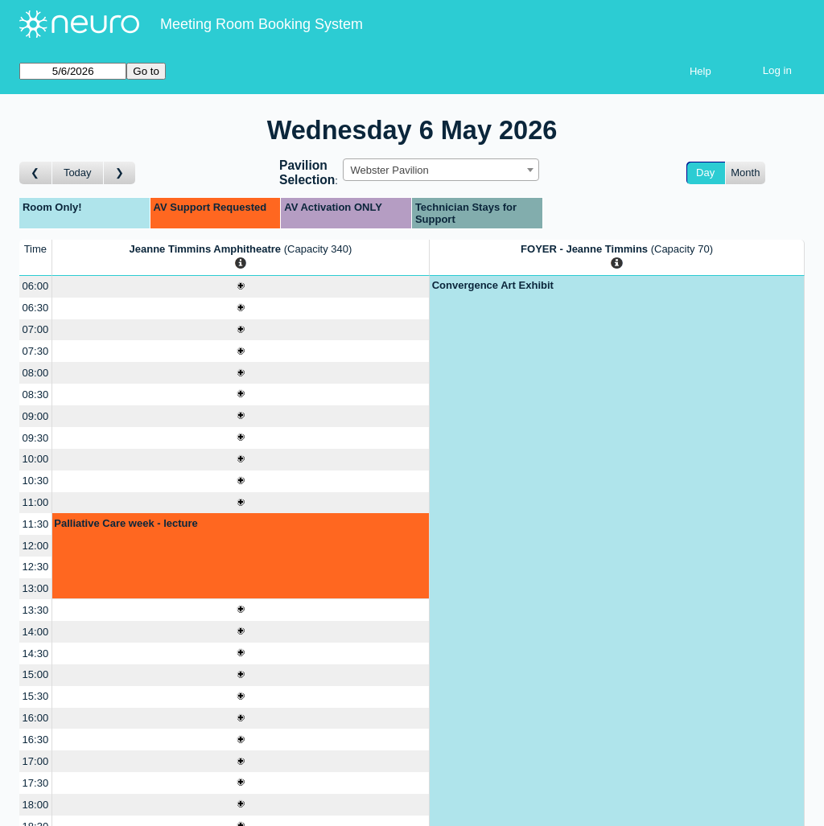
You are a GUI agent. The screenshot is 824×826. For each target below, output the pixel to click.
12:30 (36, 567)
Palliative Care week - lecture (125, 523)
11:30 (36, 524)
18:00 (36, 805)
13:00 (36, 588)
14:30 (36, 653)
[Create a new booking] (240, 287)
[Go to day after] (120, 173)
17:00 (36, 761)
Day (705, 172)
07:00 (36, 329)
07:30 (36, 351)
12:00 (36, 546)
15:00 (36, 674)
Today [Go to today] (78, 172)
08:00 (36, 373)
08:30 (36, 394)
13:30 (36, 610)
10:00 (36, 459)
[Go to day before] (35, 173)
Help (700, 71)
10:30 (36, 481)
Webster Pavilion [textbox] (389, 170)
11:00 (36, 502)
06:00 (36, 286)
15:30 (36, 696)
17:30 (36, 783)
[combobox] (441, 169)
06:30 (36, 308)
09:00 (36, 416)
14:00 (36, 632)
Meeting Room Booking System (261, 24)
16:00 (36, 718)
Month (745, 172)
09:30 (36, 438)
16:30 (36, 740)
